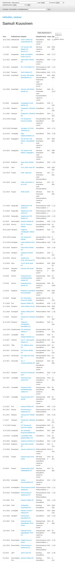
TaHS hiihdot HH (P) (28, 306)
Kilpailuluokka (7, 5)
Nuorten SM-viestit (27, 268)
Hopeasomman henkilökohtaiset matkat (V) (26, 389)
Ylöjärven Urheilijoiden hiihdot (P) (27, 232)
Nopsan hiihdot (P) (27, 221)
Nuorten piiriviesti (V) (28, 449)
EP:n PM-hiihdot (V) (27, 67)
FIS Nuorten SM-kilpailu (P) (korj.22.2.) (26, 49)
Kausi (53, 2)
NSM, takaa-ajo (26, 173)
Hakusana (15, 2)
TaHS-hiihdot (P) (26, 72)
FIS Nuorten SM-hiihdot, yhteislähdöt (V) (27, 141)
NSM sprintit (25, 192)
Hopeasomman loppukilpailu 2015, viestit (27, 523)
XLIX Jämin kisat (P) (28, 167)
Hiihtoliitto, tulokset (12, 17)
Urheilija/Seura (23, 9)
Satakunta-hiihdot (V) (28, 441)
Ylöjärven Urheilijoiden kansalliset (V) (25, 324)
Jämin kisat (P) (26, 553)
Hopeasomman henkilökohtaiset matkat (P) (26, 278)
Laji (39, 2)
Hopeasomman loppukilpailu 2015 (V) (27, 533)
